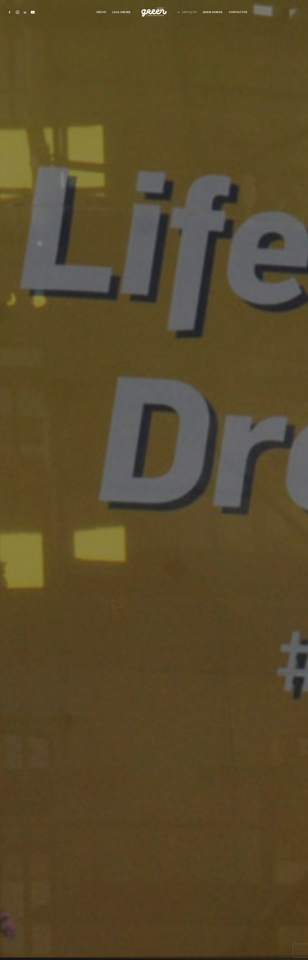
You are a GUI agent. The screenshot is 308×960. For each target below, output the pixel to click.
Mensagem (101, 644)
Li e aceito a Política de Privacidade (130, 704)
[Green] (154, 12)
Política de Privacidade (154, 920)
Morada (98, 621)
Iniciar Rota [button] (73, 794)
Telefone (100, 576)
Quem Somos (213, 12)
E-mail (98, 599)
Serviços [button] (189, 12)
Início (101, 12)
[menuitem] (10, 12)
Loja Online (121, 12)
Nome (97, 554)
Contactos (238, 12)
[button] (10, 12)
